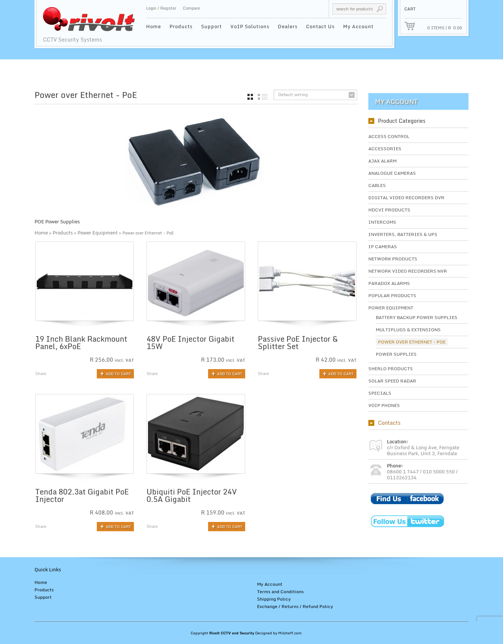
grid (250, 97)
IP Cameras (382, 246)
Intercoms (382, 222)
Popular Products (392, 295)
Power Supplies (396, 354)
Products (181, 26)
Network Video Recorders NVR (407, 271)
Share (40, 373)
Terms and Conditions (280, 591)
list (263, 97)
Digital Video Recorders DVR (406, 197)
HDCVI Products (389, 209)
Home (153, 26)
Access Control (389, 136)
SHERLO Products (390, 368)
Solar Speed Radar (392, 380)
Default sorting (293, 94)
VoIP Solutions (249, 26)
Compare (191, 8)
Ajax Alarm (382, 160)
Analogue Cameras (392, 173)
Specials (379, 393)
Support (211, 26)
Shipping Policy (274, 598)
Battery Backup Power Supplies (416, 317)
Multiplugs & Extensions (408, 329)
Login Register (161, 8)
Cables (377, 185)
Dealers (287, 26)
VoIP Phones (384, 405)
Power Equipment (98, 233)
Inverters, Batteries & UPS (402, 234)
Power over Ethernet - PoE (412, 341)
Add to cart (118, 374)
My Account (358, 26)
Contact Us (320, 26)
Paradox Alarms (389, 283)
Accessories (384, 148)
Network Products (392, 258)
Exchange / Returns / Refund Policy (295, 606)
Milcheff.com (290, 633)
